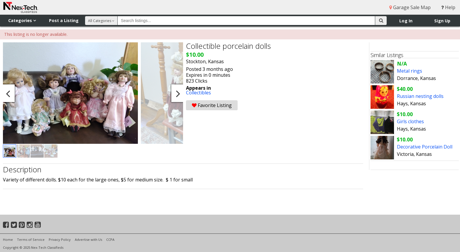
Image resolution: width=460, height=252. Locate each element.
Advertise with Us (88, 239)
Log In (405, 21)
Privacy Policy (60, 239)
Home (8, 239)
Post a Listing (64, 20)
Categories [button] (22, 20)
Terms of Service (31, 239)
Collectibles (198, 92)
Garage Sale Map (410, 7)
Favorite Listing (212, 105)
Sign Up (442, 21)
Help (448, 7)
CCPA (110, 239)
